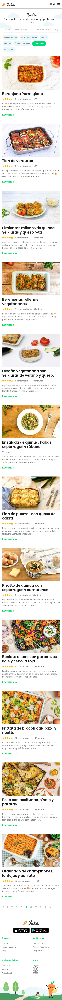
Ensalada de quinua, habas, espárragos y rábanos (27, 444)
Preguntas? (38, 951)
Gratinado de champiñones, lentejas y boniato (27, 873)
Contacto (6, 965)
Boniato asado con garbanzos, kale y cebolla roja (30, 659)
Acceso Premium (41, 947)
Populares (10, 37)
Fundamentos (23, 29)
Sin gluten (39, 43)
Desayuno (9, 49)
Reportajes (44, 29)
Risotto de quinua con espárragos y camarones (25, 587)
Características (39, 943)
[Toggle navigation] (54, 4)
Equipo (5, 943)
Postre (7, 43)
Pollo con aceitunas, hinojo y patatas (28, 802)
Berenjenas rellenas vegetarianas (20, 301)
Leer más (9, 114)
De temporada (29, 37)
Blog (4, 951)
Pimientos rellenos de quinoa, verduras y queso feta (28, 230)
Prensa (5, 969)
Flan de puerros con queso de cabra (28, 516)
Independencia (9, 947)
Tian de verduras (17, 160)
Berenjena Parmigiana (22, 93)
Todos (6, 29)
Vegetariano (22, 43)
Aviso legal (7, 973)
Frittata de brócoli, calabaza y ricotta (29, 730)
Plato (44, 37)
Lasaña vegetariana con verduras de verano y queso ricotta (27, 375)
